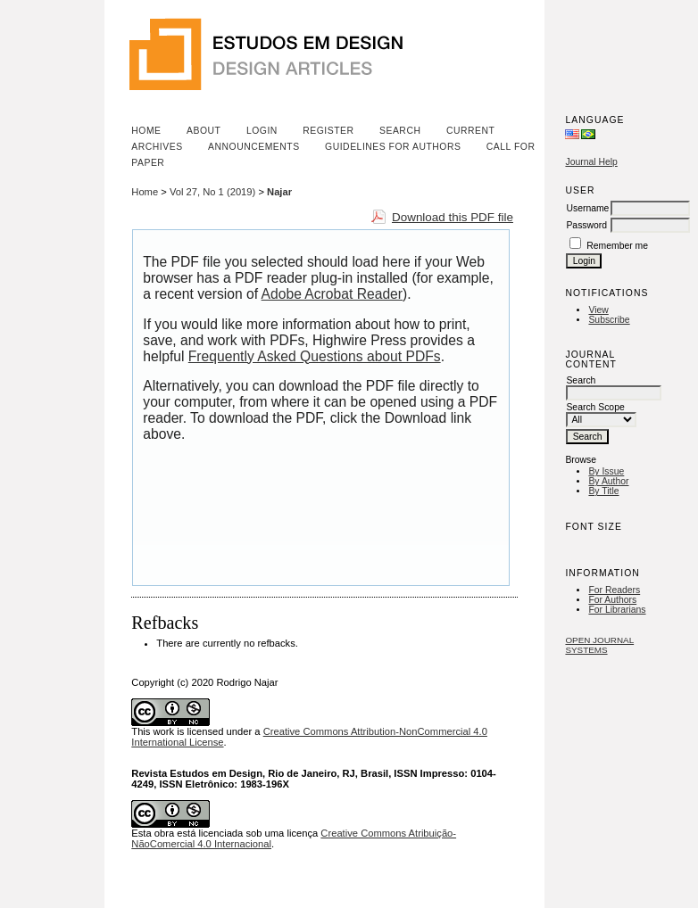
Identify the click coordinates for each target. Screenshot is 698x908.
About (203, 131)
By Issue (606, 471)
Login (262, 131)
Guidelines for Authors (393, 147)
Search (399, 131)
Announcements (254, 147)
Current (470, 131)
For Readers (614, 590)
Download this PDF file (452, 217)
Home (146, 131)
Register (328, 131)
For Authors (612, 600)
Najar (279, 191)
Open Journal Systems (599, 645)
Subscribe (608, 320)
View (598, 310)
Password (586, 225)
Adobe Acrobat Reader (332, 293)
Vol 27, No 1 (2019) (212, 191)
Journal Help (591, 162)
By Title (603, 491)
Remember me (617, 246)
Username (587, 208)
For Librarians (616, 610)
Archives (156, 147)
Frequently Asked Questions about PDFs (314, 356)
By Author (608, 481)
